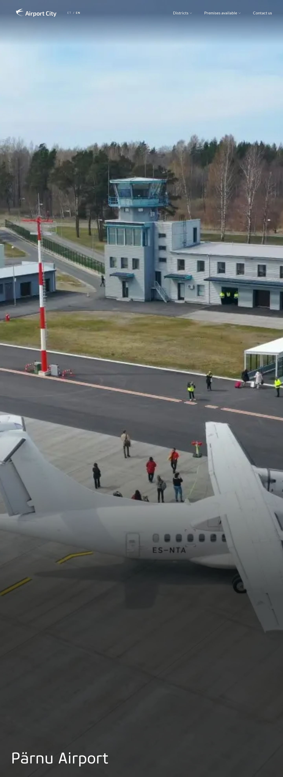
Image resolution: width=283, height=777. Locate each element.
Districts (180, 12)
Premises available (220, 12)
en (78, 12)
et (69, 12)
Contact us (262, 12)
